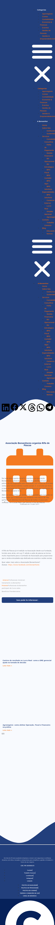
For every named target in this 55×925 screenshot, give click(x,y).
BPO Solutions (48, 187)
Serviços (45, 136)
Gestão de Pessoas (45, 31)
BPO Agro (47, 182)
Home (44, 125)
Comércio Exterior (49, 201)
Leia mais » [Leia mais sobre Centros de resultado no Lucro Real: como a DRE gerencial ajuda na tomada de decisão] (7, 666)
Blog (44, 228)
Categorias (41, 10)
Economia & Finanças (46, 23)
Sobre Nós (46, 128)
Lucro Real (47, 207)
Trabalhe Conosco (49, 223)
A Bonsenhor (42, 121)
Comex (45, 16)
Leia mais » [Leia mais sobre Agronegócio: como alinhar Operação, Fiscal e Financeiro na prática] (7, 730)
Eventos (45, 28)
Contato (45, 220)
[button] (42, 63)
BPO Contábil (47, 176)
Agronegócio (47, 14)
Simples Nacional (48, 212)
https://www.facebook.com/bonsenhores (23, 565)
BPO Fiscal (47, 171)
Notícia (50, 234)
